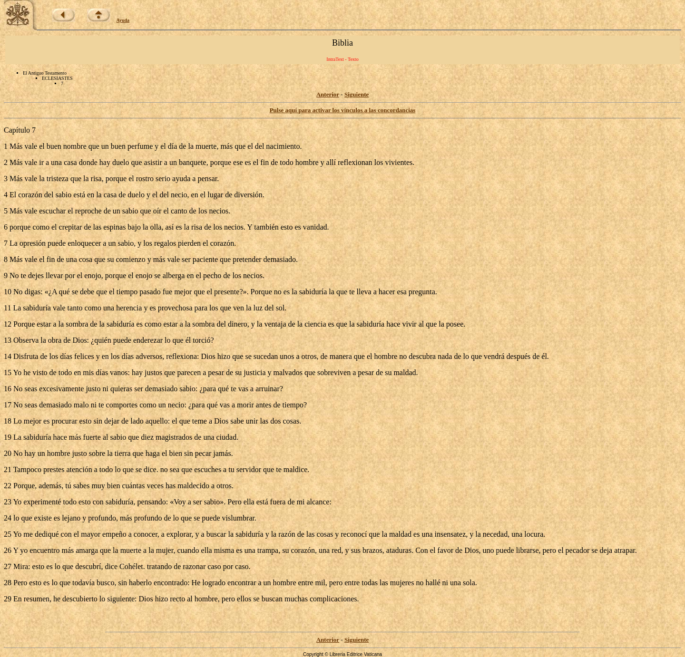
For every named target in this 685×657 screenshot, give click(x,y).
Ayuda (123, 20)
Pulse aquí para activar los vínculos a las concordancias (343, 110)
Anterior (327, 94)
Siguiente (356, 94)
